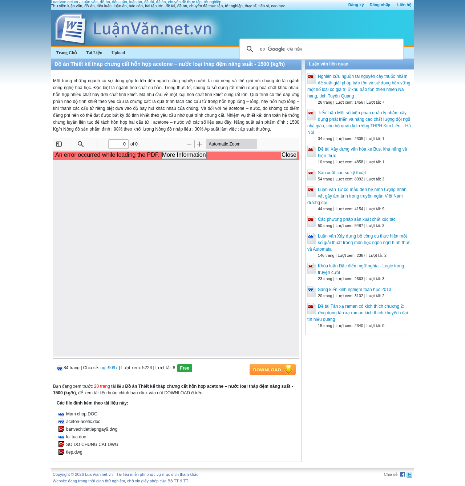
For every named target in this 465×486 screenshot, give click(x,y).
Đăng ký (356, 5)
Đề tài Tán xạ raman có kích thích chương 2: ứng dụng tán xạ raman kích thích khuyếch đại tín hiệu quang (357, 313)
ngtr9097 (109, 367)
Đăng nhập (380, 5)
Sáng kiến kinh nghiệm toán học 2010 (354, 289)
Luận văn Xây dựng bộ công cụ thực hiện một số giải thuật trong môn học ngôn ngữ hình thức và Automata (359, 243)
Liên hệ (404, 5)
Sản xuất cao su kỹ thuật (342, 172)
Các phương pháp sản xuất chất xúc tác (356, 219)
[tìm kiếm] (320, 49)
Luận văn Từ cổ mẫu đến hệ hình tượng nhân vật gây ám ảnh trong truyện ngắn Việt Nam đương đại (357, 196)
